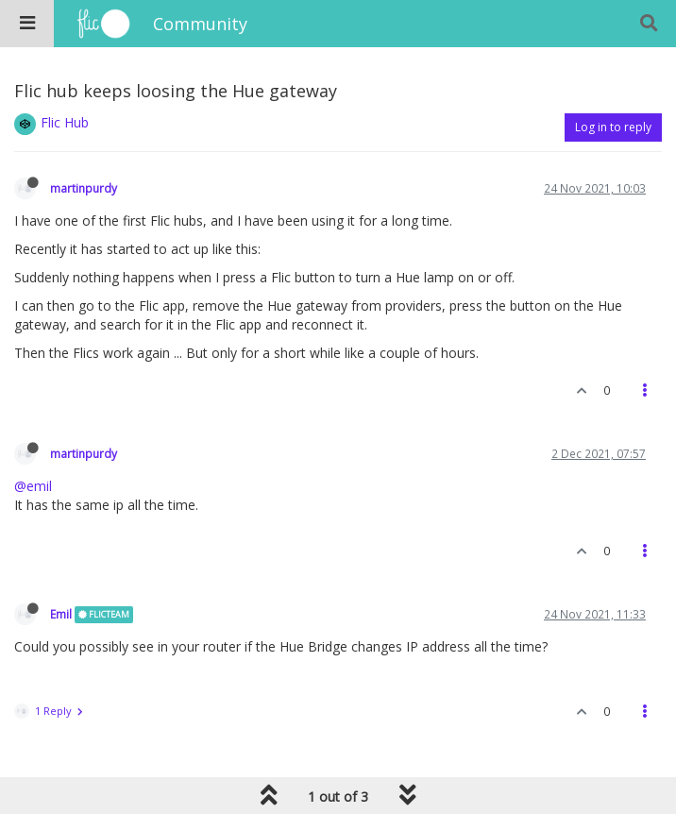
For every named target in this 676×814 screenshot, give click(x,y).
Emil (61, 613)
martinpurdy (83, 187)
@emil (33, 486)
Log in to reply (613, 127)
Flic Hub (65, 122)
